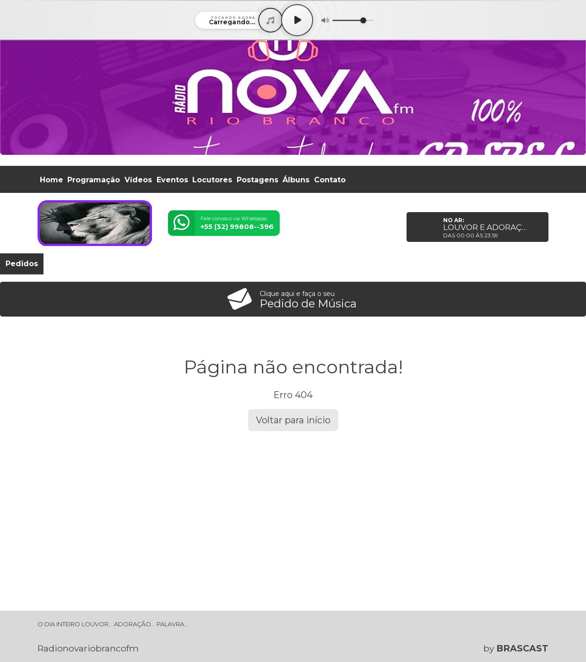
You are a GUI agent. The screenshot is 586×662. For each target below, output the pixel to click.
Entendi (550, 632)
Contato (330, 179)
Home (51, 179)
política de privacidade (363, 639)
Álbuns (295, 179)
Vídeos (138, 179)
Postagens (257, 179)
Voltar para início (293, 420)
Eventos (172, 179)
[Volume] (353, 20)
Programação (93, 179)
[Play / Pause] (297, 20)
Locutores (212, 179)
